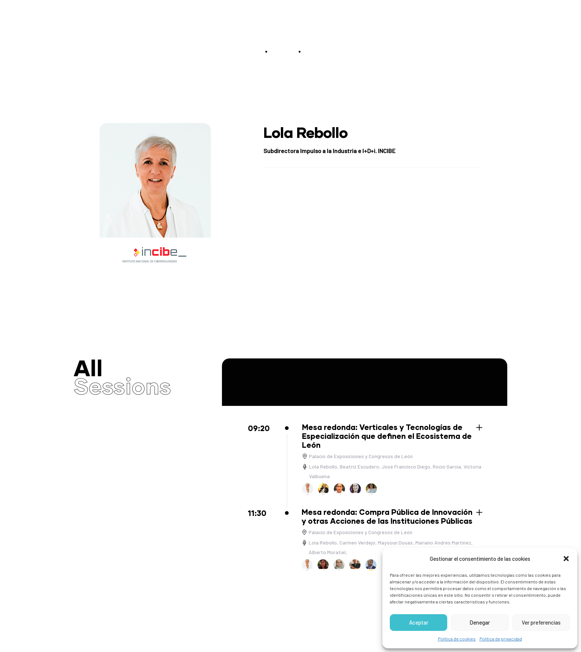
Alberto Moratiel (327, 552)
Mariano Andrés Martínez (443, 542)
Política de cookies (457, 638)
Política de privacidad (500, 638)
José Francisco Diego (406, 466)
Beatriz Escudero (359, 466)
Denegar (479, 622)
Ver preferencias (541, 622)
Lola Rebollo (323, 466)
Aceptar (418, 622)
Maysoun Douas (395, 542)
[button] (566, 558)
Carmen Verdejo (357, 542)
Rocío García (447, 466)
